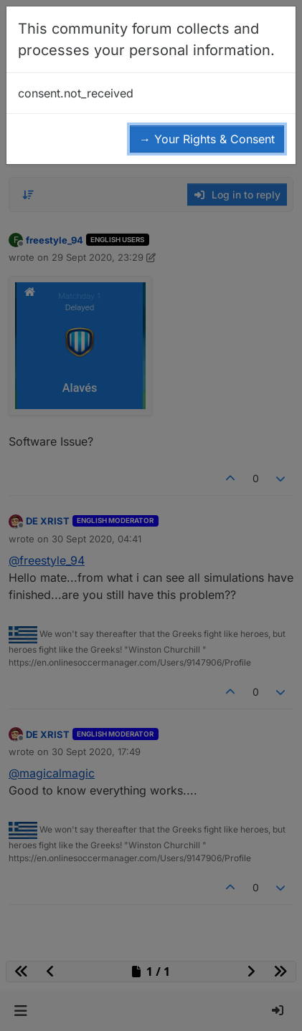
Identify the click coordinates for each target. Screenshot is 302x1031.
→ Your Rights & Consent (207, 139)
